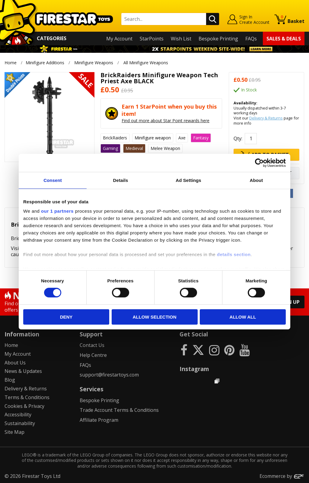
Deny (66, 316)
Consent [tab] (52, 180)
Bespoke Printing (218, 38)
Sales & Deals (283, 38)
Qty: (238, 138)
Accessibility (18, 414)
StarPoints (152, 38)
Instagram (194, 369)
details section (234, 254)
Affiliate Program (99, 420)
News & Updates (23, 371)
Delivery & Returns (266, 118)
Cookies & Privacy (24, 406)
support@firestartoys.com (109, 374)
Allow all (243, 316)
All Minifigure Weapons (145, 62)
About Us (15, 362)
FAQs (251, 38)
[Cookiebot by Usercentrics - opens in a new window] (259, 162)
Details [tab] (120, 180)
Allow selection (155, 316)
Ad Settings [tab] (188, 180)
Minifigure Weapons (93, 62)
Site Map (14, 432)
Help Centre (93, 355)
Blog (10, 380)
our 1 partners (57, 211)
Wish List (181, 38)
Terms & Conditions (27, 397)
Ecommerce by (282, 476)
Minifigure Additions (45, 62)
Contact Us (92, 345)
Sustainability (20, 423)
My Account (119, 38)
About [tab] (256, 180)
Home (11, 62)
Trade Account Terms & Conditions (119, 410)
